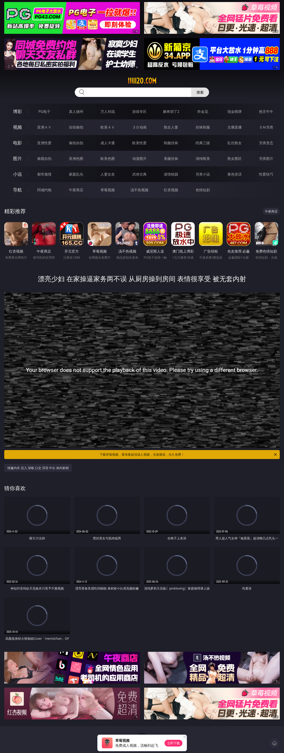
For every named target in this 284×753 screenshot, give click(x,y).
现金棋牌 (234, 111)
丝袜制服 (203, 127)
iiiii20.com (142, 80)
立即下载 (173, 743)
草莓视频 (107, 189)
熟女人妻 (171, 127)
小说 (17, 174)
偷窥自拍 (44, 158)
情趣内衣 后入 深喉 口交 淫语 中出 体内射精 (38, 468)
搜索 (200, 92)
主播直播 (234, 127)
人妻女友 (107, 174)
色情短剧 (203, 189)
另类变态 (266, 142)
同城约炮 (44, 189)
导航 (17, 190)
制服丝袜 (171, 142)
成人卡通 (107, 142)
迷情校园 (171, 174)
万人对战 (107, 111)
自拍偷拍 (76, 127)
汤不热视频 (139, 189)
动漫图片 (139, 158)
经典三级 (203, 142)
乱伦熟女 (234, 142)
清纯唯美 (203, 158)
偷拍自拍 (76, 142)
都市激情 (44, 174)
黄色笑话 (234, 174)
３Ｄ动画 (139, 127)
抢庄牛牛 (266, 111)
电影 (17, 143)
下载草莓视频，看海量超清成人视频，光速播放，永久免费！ (188, 454)
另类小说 (203, 174)
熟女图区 (234, 158)
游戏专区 (139, 111)
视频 (17, 127)
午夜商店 (76, 189)
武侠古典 (139, 174)
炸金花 (202, 111)
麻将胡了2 (171, 111)
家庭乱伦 (76, 174)
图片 (17, 158)
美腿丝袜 (171, 158)
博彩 (17, 111)
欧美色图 (107, 158)
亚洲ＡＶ (44, 127)
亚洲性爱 (44, 142)
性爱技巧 (266, 174)
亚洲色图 (76, 158)
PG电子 (44, 111)
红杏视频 (171, 189)
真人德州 (76, 111)
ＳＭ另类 (266, 127)
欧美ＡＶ (107, 127)
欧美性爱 (139, 142)
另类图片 (266, 158)
